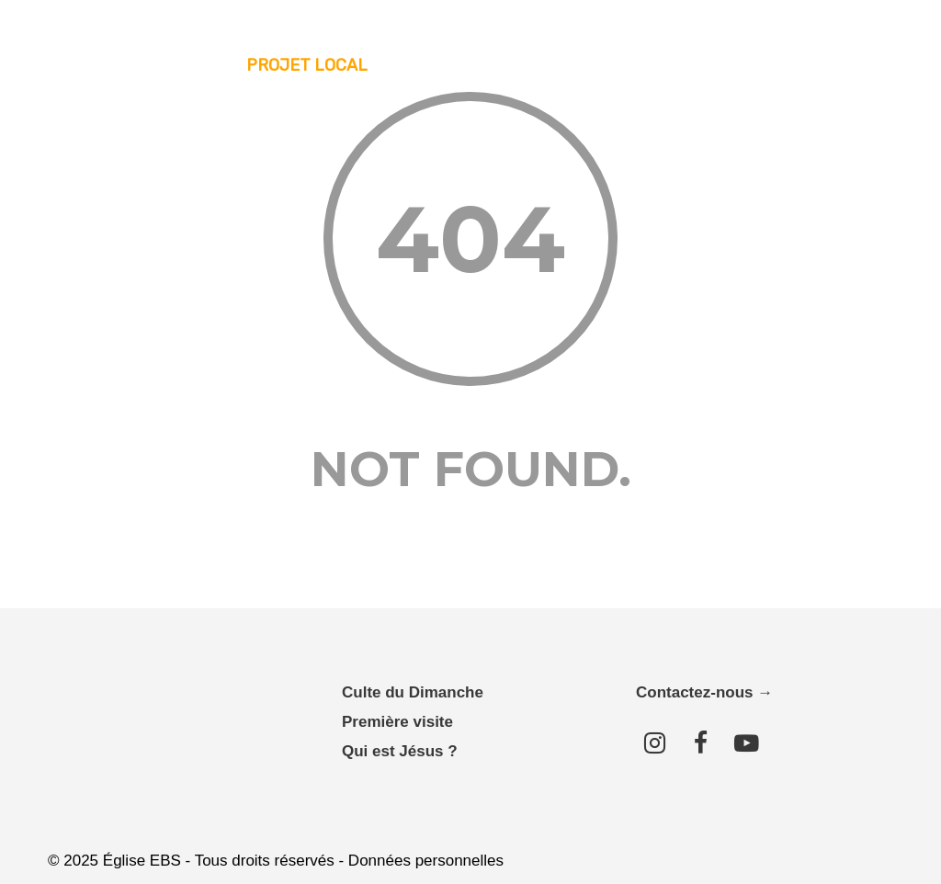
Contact (843, 65)
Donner (756, 65)
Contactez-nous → (704, 692)
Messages (577, 65)
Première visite (397, 722)
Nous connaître (453, 65)
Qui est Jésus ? (400, 751)
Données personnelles (426, 860)
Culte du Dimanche (412, 692)
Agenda (671, 65)
